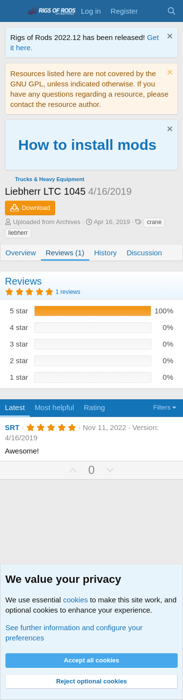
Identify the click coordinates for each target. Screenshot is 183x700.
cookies (75, 600)
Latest (15, 407)
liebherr (18, 232)
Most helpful (54, 407)
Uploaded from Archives (47, 222)
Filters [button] (161, 407)
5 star (19, 311)
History (105, 252)
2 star (19, 360)
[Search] (171, 11)
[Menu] (13, 11)
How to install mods (87, 145)
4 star (19, 327)
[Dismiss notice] (168, 37)
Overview (20, 252)
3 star (19, 344)
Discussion (144, 252)
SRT (12, 427)
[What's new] (152, 11)
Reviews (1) (65, 252)
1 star (19, 377)
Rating (94, 407)
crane (154, 222)
